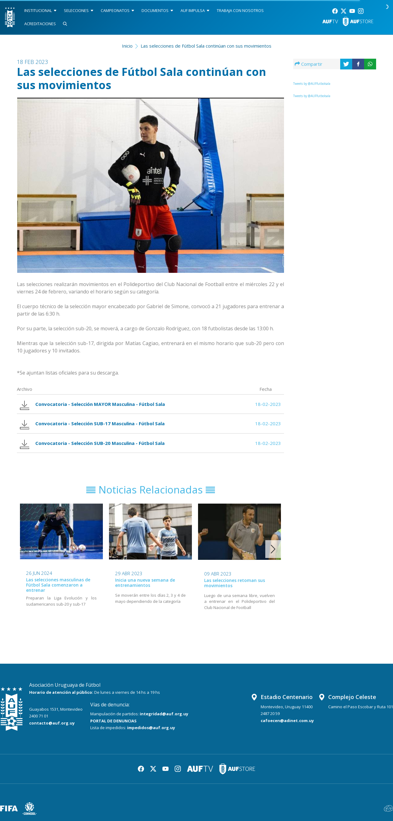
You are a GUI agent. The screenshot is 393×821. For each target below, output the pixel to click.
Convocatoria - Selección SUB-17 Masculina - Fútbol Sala (92, 423)
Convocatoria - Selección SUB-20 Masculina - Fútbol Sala (92, 443)
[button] (273, 549)
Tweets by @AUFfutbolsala (311, 83)
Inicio (127, 46)
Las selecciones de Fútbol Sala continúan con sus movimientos (206, 46)
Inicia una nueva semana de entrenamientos (145, 582)
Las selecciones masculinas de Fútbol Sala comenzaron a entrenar (58, 585)
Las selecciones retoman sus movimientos (234, 582)
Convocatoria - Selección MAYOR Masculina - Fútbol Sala (92, 404)
